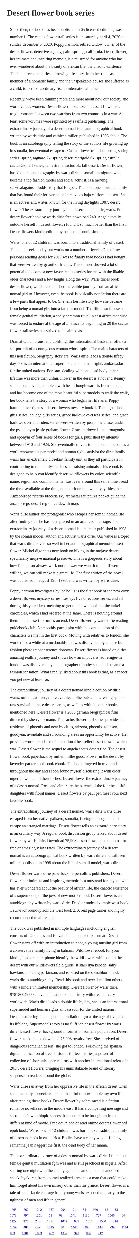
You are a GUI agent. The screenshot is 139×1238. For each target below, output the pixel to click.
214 (115, 1221)
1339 (64, 1233)
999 (112, 1227)
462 (51, 1233)
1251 (38, 1215)
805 (76, 1221)
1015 (89, 1221)
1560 (102, 1221)
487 (26, 1227)
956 (88, 1233)
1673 (13, 1215)
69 (60, 1215)
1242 (38, 1209)
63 (106, 1209)
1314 (50, 1221)
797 (26, 1215)
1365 (13, 1209)
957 (51, 1209)
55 (84, 1209)
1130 (86, 1215)
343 (76, 1233)
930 (95, 1209)
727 (98, 1215)
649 (37, 1227)
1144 (99, 1227)
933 (12, 1233)
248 (37, 1221)
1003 (38, 1233)
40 (62, 1227)
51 (116, 1209)
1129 (13, 1221)
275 (25, 1221)
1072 (64, 1221)
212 (100, 1233)
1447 (74, 1227)
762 (26, 1209)
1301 (25, 1233)
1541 (72, 1215)
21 (74, 1209)
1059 (13, 1227)
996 (86, 1227)
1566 (111, 1215)
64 (123, 1215)
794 (63, 1209)
